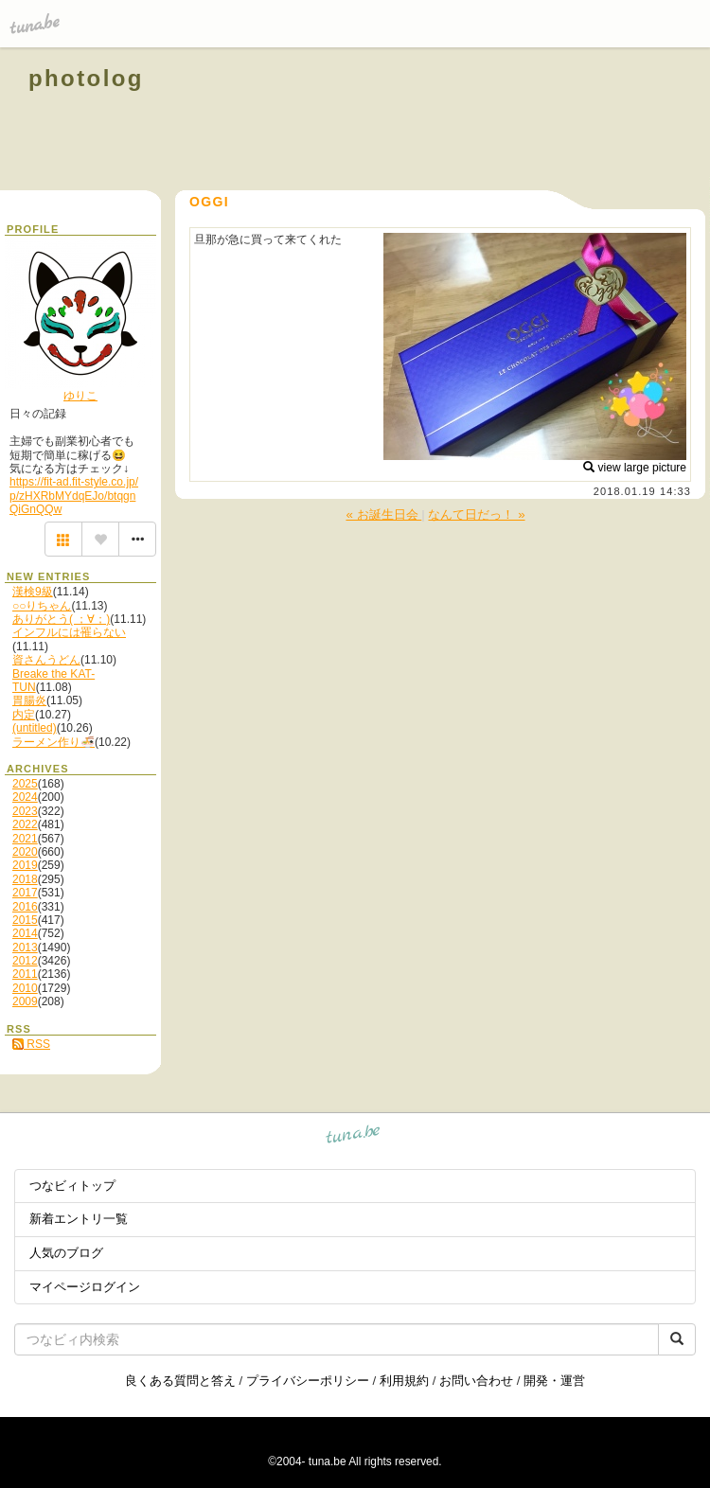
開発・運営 (554, 1380)
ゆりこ (80, 395)
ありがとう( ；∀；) (61, 619)
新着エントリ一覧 (78, 1219)
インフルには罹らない (69, 632)
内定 (23, 714)
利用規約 (404, 1380)
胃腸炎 (29, 700)
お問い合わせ (476, 1380)
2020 (25, 852)
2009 (25, 1001)
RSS (31, 1044)
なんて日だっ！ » (476, 514)
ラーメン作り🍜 (53, 742)
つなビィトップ (72, 1185)
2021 (25, 838)
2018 (25, 879)
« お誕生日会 (383, 514)
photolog (86, 78)
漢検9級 (32, 591)
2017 (25, 892)
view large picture (634, 467)
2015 (25, 920)
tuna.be (353, 1137)
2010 (25, 988)
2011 (25, 974)
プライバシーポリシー (307, 1380)
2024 (25, 797)
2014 (25, 933)
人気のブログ (66, 1253)
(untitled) (34, 728)
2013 (25, 947)
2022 (25, 824)
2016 (25, 906)
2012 (25, 960)
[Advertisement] (465, 121)
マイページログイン (84, 1287)
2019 (25, 865)
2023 (25, 811)
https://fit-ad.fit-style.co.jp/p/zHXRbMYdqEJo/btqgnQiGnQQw (73, 495)
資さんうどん (46, 659)
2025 (25, 783)
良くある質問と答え (180, 1380)
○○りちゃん (42, 605)
